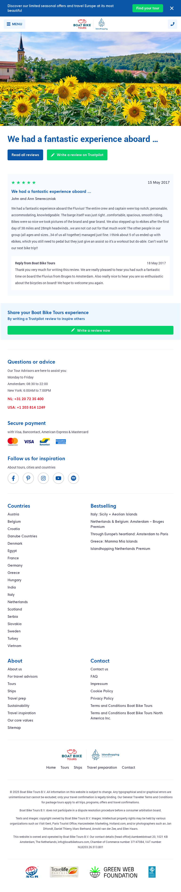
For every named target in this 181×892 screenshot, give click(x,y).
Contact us (99, 669)
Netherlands (18, 602)
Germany (15, 565)
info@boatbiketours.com (73, 842)
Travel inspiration (22, 713)
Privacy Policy (102, 698)
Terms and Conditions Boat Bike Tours (121, 706)
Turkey (13, 638)
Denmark (15, 543)
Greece (14, 573)
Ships (12, 691)
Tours (12, 684)
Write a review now (90, 330)
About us (15, 669)
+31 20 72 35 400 (29, 399)
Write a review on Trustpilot (77, 155)
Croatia (14, 529)
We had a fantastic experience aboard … (51, 191)
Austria (13, 514)
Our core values (20, 720)
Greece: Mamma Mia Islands (114, 541)
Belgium (14, 521)
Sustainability (18, 706)
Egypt (12, 551)
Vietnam (14, 646)
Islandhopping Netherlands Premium (120, 549)
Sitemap (14, 728)
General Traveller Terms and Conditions (148, 797)
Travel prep (17, 698)
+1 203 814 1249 (31, 407)
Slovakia (14, 624)
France (13, 558)
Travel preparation (102, 767)
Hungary (14, 580)
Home (51, 767)
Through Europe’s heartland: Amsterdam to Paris (129, 534)
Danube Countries (22, 536)
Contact (128, 767)
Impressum (99, 684)
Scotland (15, 609)
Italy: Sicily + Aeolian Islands (113, 514)
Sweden (14, 631)
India (12, 587)
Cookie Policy (101, 691)
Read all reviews (25, 155)
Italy (11, 595)
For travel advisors (23, 676)
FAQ (94, 676)
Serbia (13, 616)
